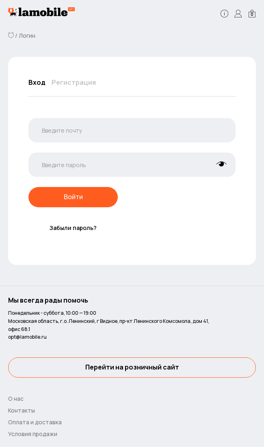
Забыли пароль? (73, 228)
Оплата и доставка (35, 422)
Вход (36, 82)
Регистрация (74, 82)
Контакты (21, 410)
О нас (16, 398)
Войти (73, 197)
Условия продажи (32, 434)
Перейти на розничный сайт (132, 367)
